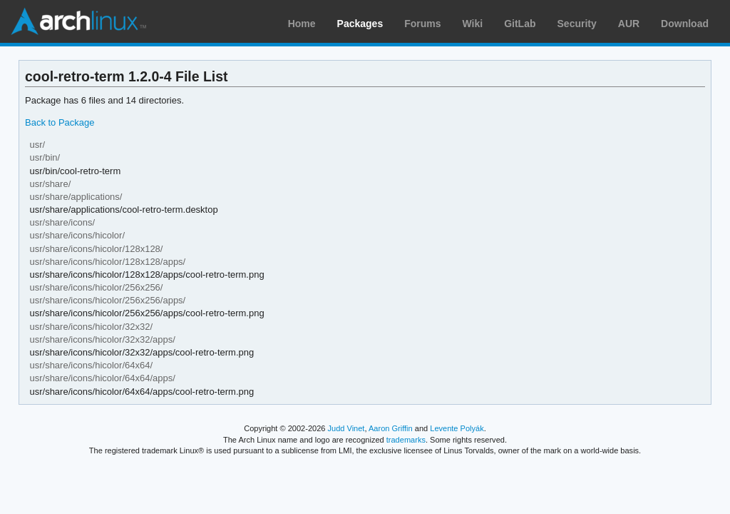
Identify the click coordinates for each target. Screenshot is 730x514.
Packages (360, 23)
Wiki (473, 23)
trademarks (406, 439)
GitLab (519, 23)
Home (302, 23)
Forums (422, 23)
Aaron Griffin (391, 428)
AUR (628, 23)
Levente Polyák (456, 428)
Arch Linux (78, 21)
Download (685, 23)
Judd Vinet (346, 428)
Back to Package (59, 122)
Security (577, 23)
